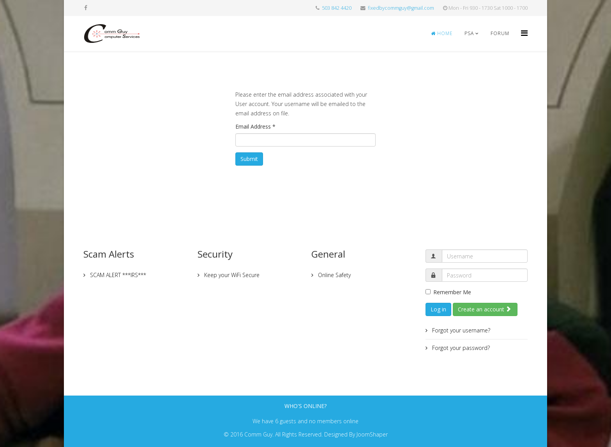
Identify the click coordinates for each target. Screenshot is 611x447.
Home (442, 33)
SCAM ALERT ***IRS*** (117, 275)
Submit (249, 159)
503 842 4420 (336, 8)
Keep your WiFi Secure (231, 275)
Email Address (255, 126)
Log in (438, 309)
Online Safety (333, 275)
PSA (469, 33)
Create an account (484, 309)
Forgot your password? (460, 348)
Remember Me (448, 292)
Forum (500, 33)
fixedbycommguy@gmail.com (401, 8)
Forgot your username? (460, 330)
